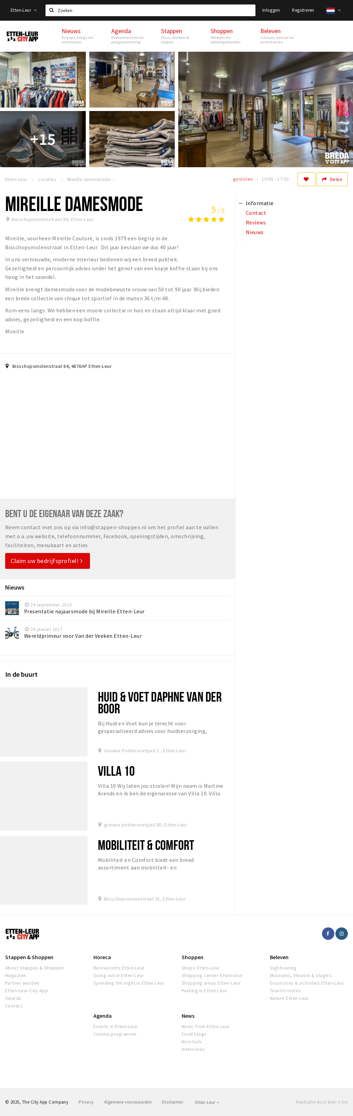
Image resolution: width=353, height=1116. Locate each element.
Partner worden (22, 983)
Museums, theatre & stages (300, 975)
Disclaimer (172, 1102)
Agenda (102, 1015)
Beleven (279, 957)
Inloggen (271, 10)
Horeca (102, 957)
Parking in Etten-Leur (204, 990)
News (188, 1015)
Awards (13, 998)
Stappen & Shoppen (29, 957)
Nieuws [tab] (255, 232)
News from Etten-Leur (206, 1026)
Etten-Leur (24, 10)
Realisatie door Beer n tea (322, 1102)
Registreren (303, 10)
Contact (13, 1006)
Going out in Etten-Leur (118, 975)
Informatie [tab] (260, 203)
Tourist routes (285, 990)
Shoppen (192, 957)
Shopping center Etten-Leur (212, 975)
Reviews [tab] (256, 222)
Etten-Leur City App (26, 990)
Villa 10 (116, 770)
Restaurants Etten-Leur (119, 968)
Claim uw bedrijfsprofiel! (47, 561)
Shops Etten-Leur (201, 968)
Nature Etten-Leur (289, 998)
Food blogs (194, 1034)
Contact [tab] (256, 212)
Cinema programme (115, 1034)
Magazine (15, 975)
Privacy (86, 1102)
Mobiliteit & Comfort (146, 844)
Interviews (193, 1049)
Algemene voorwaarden (128, 1102)
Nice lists (192, 1041)
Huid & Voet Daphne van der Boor (160, 702)
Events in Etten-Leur (115, 1026)
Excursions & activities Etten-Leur (307, 983)
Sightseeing (283, 968)
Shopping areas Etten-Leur (211, 983)
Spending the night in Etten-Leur (128, 983)
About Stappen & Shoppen (34, 968)
